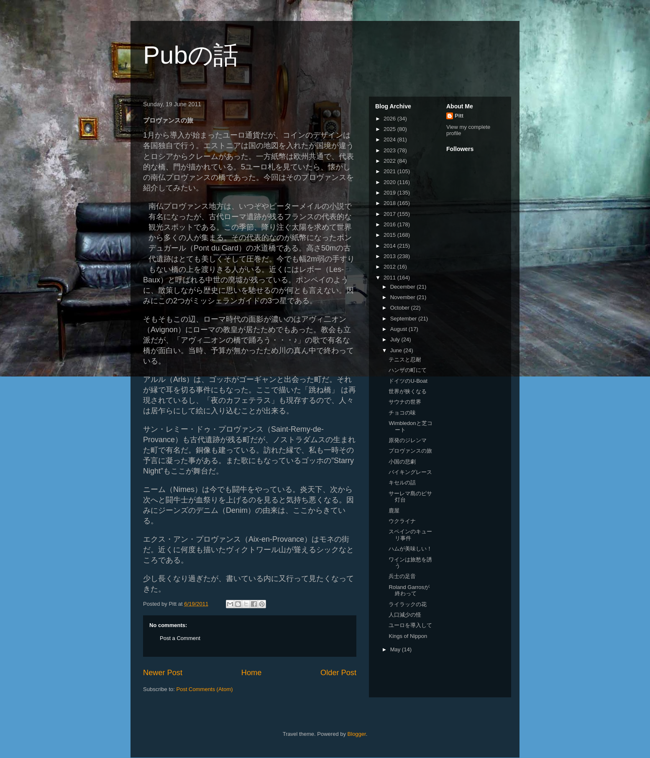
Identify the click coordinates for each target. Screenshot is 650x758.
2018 (390, 203)
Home (251, 672)
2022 (390, 161)
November (403, 297)
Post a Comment (180, 638)
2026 (390, 118)
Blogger (357, 734)
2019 (390, 193)
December (403, 287)
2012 (390, 267)
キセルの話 (402, 482)
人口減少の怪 (405, 615)
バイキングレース (410, 472)
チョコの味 (402, 413)
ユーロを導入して (410, 625)
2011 (390, 277)
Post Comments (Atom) (205, 689)
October (400, 308)
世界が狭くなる (408, 391)
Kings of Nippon (408, 636)
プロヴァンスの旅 (410, 451)
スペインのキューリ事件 (410, 534)
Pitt (459, 116)
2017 (390, 214)
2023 (390, 150)
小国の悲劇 (402, 461)
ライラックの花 (408, 604)
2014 (390, 246)
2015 (390, 235)
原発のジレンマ (408, 440)
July (396, 339)
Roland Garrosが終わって (409, 590)
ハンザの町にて (408, 370)
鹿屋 (394, 510)
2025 (390, 129)
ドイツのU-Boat (408, 381)
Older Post (338, 672)
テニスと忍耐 (405, 359)
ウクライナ (402, 521)
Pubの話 (190, 55)
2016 (390, 224)
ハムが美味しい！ (410, 548)
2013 (390, 256)
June (397, 350)
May (396, 649)
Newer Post (162, 672)
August (399, 329)
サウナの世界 (405, 402)
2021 (390, 171)
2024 (390, 139)
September (404, 318)
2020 (390, 182)
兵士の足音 (402, 576)
